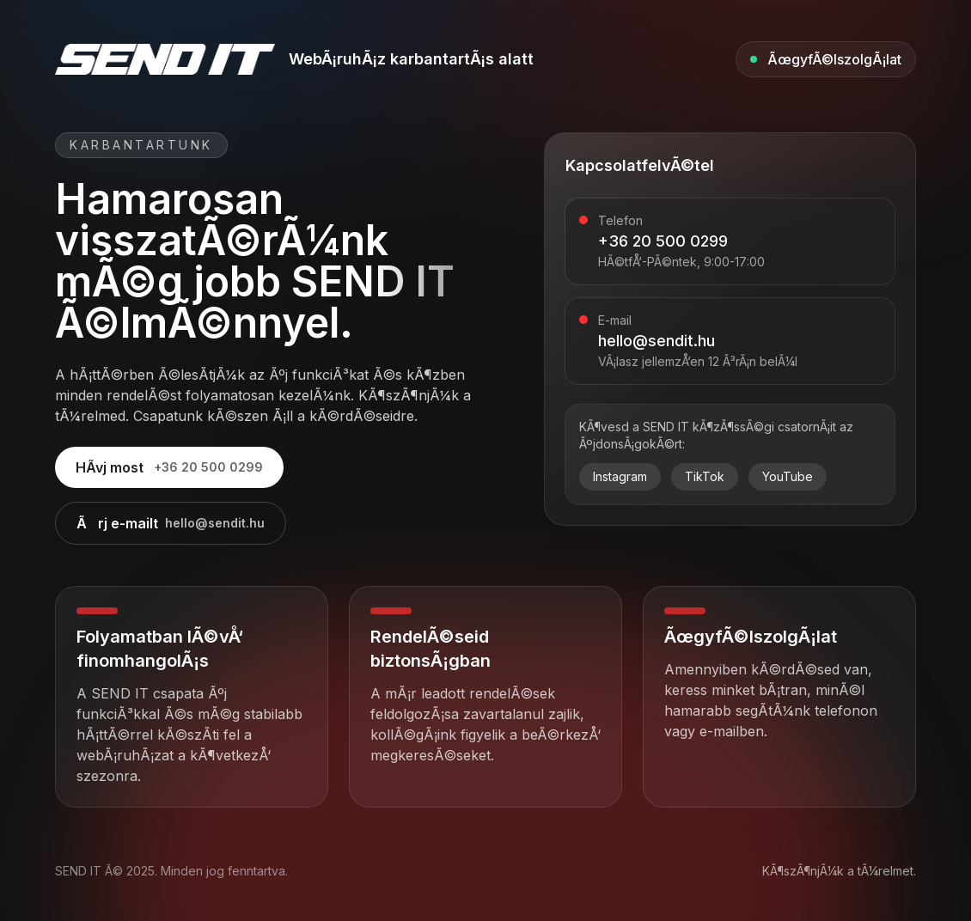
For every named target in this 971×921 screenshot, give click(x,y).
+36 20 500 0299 (663, 241)
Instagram (620, 476)
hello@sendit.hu (656, 341)
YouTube (787, 476)
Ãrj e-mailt (170, 523)
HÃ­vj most (169, 467)
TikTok (704, 476)
